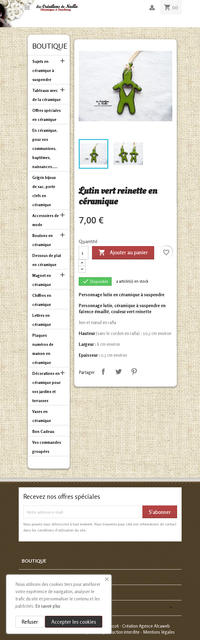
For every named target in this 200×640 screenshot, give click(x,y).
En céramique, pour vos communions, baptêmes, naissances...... (44, 148)
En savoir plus (47, 606)
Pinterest (134, 371)
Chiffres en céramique (41, 300)
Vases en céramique (41, 416)
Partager (103, 371)
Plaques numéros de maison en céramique (42, 349)
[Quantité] (83, 252)
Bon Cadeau (43, 431)
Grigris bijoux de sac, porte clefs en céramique (44, 191)
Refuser (30, 622)
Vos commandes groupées (46, 447)
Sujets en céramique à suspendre (43, 70)
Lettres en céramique (41, 320)
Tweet (119, 371)
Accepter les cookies (73, 622)
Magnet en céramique (41, 280)
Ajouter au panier (123, 253)
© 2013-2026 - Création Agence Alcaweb (132, 626)
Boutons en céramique (42, 240)
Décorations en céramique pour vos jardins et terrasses (46, 387)
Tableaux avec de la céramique (46, 95)
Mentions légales (159, 632)
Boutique (49, 46)
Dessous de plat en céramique (46, 260)
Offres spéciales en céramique (46, 115)
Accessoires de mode (45, 220)
